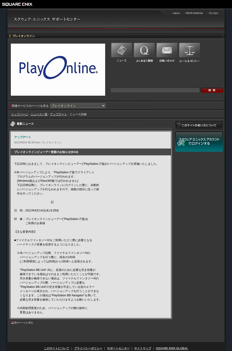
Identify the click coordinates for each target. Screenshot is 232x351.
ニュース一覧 (39, 114)
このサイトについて (56, 348)
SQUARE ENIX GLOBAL (172, 348)
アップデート (58, 114)
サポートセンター (118, 348)
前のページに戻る (23, 322)
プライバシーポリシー (88, 348)
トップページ (19, 114)
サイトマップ (142, 348)
